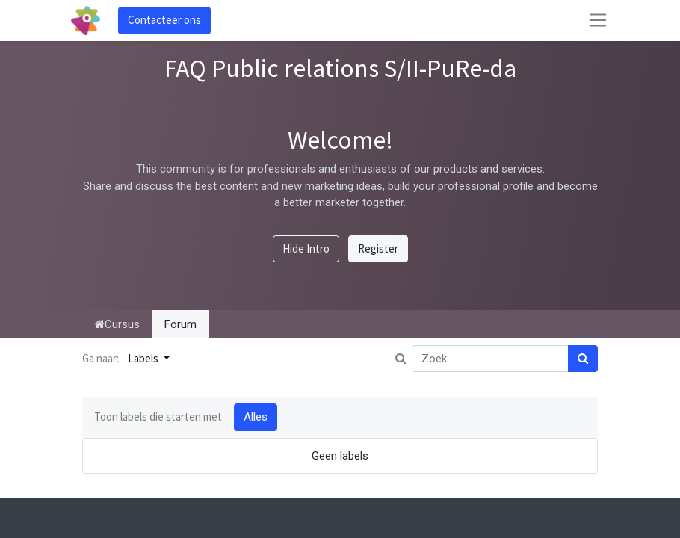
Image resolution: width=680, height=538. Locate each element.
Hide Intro (306, 248)
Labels (144, 358)
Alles (256, 417)
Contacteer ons (164, 20)
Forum (180, 324)
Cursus (117, 324)
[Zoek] (583, 359)
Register (378, 248)
